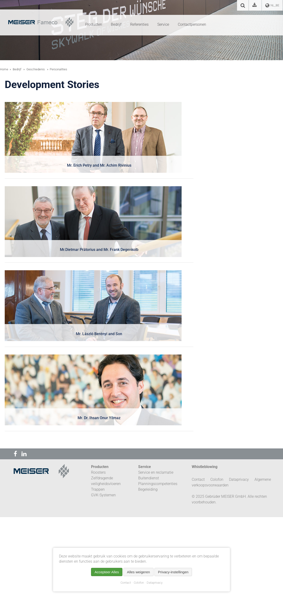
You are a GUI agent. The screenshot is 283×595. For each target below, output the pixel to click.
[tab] (99, 140)
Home (4, 69)
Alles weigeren (138, 572)
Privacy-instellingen (173, 572)
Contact (126, 582)
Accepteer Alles (107, 572)
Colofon (139, 582)
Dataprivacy (154, 582)
